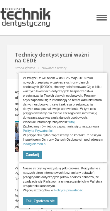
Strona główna (25, 68)
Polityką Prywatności (38, 130)
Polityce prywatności (69, 190)
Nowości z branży (54, 68)
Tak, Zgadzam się (40, 201)
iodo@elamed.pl (34, 144)
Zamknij (32, 155)
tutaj (71, 122)
